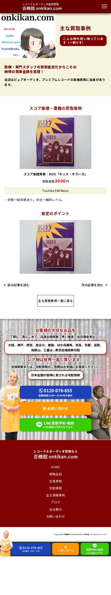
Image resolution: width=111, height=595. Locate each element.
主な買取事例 (55, 495)
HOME (55, 467)
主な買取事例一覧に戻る (55, 300)
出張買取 (55, 481)
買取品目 (55, 474)
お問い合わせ (57, 408)
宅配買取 (55, 488)
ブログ (55, 502)
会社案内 (55, 509)
